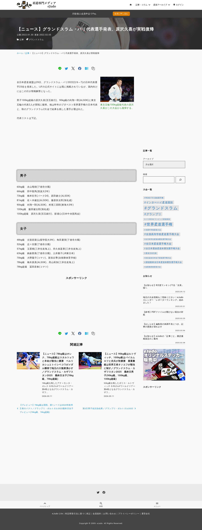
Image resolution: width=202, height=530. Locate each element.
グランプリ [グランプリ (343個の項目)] (153, 214)
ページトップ (45, 504)
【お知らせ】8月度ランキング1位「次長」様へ (163, 286)
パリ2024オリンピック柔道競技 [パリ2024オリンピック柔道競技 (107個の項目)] (157, 219)
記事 (22, 39)
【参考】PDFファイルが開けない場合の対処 (163, 313)
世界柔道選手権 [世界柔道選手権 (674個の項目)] (159, 224)
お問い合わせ (109, 513)
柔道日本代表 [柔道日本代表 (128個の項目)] (151, 253)
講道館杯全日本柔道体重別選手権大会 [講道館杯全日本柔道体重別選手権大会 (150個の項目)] (164, 262)
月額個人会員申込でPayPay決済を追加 (74, 13)
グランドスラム (36, 39)
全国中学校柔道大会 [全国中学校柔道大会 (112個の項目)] (153, 230)
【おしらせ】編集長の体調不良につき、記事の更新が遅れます (163, 325)
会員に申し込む (121, 14)
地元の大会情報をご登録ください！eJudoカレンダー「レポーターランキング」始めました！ (163, 300)
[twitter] (66, 68)
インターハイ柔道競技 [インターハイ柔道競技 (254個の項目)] (159, 202)
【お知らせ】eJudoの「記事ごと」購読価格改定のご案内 (163, 337)
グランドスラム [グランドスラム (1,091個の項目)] (162, 208)
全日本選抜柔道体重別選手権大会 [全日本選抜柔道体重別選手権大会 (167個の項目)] (163, 248)
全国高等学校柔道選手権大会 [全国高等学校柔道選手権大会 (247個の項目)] (162, 234)
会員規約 (97, 513)
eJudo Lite (57, 513)
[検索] (180, 179)
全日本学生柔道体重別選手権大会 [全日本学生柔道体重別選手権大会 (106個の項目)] (158, 239)
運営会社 (146, 513)
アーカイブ (148, 159)
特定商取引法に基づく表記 (77, 513)
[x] (73, 68)
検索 (145, 174)
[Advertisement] (76, 143)
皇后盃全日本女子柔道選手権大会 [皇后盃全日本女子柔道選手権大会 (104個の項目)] (158, 258)
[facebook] (79, 68)
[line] (59, 68)
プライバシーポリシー (128, 513)
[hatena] (86, 68)
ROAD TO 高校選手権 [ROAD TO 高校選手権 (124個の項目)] (154, 198)
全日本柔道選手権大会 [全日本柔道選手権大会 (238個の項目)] (158, 243)
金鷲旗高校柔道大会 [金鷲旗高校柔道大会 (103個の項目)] (153, 267)
